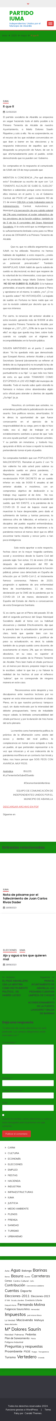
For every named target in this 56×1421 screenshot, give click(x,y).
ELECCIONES (10, 950)
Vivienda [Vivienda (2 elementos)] (41, 1358)
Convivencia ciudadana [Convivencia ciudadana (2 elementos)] (35, 1286)
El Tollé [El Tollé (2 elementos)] (7, 1300)
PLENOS (12, 1214)
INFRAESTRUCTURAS (20, 1191)
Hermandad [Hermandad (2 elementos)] (35, 1309)
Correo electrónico (12, 1090)
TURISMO (13, 1230)
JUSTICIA (13, 1202)
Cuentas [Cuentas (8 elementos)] (12, 1290)
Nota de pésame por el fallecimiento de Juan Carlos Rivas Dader (25, 898)
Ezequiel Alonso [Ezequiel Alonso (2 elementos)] (10, 1305)
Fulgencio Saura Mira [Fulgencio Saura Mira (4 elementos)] (17, 1309)
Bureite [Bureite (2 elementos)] (27, 1277)
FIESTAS (12, 1175)
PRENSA (13, 1219)
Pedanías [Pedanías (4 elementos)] (30, 1334)
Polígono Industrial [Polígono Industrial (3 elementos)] (14, 1342)
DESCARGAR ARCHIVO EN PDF (21, 806)
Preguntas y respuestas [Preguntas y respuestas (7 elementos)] (24, 1346)
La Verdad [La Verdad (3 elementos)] (10, 1320)
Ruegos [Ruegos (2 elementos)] (34, 1352)
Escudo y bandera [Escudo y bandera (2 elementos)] (17, 1300)
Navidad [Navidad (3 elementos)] (9, 1334)
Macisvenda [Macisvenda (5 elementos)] (24, 1320)
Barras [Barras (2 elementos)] (7, 1277)
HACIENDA (14, 1180)
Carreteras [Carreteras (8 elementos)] (40, 1276)
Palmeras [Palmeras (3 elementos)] (19, 1334)
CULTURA (13, 1153)
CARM (11, 1147)
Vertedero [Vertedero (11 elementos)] (27, 1356)
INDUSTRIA (14, 1186)
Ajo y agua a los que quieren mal (24, 957)
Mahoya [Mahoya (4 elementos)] (39, 1320)
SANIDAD (13, 1225)
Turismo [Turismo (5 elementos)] (10, 1357)
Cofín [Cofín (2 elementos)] (32, 1281)
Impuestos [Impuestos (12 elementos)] (15, 1314)
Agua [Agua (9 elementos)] (15, 1270)
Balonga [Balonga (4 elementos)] (27, 1270)
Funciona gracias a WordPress (22, 1409)
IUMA (6, 101)
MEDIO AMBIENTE (18, 1208)
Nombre (7, 1078)
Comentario (9, 1042)
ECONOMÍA (14, 1158)
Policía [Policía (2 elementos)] (33, 1338)
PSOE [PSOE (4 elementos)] (27, 1351)
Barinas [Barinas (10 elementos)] (40, 1270)
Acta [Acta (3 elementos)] (7, 1270)
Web (4, 1102)
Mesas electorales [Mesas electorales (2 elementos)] (11, 1324)
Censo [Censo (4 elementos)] (8, 1280)
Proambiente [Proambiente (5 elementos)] (13, 1351)
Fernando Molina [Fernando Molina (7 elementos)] (31, 1304)
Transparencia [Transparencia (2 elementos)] (43, 1352)
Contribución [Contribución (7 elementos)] (15, 1285)
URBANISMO (15, 1236)
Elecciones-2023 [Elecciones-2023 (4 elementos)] (40, 1296)
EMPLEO (13, 1169)
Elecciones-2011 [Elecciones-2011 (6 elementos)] (17, 1296)
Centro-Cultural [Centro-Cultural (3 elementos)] (21, 1281)
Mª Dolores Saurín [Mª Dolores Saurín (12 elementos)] (23, 1329)
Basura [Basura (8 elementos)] (17, 1276)
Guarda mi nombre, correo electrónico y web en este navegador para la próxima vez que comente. (27, 1122)
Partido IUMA (21, 15)
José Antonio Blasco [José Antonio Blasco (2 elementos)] (34, 1315)
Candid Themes (33, 1413)
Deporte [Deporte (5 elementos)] (26, 1291)
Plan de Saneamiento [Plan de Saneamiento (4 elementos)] (17, 1338)
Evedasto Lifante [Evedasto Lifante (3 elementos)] (33, 1300)
